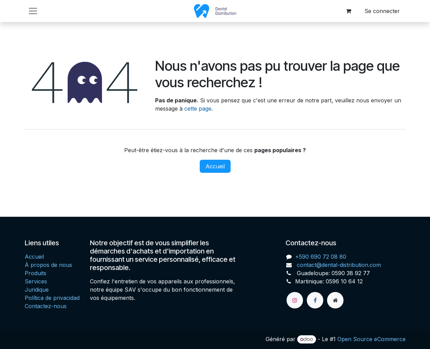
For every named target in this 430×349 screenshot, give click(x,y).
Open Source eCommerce (371, 339)
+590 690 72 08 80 (320, 256)
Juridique (37, 289)
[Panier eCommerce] (348, 11)
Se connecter (382, 11)
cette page (197, 108)
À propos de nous (48, 264)
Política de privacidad (52, 297)
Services (36, 281)
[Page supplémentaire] (335, 300)
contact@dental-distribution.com (338, 264)
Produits (35, 273)
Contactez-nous (46, 306)
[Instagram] (295, 300)
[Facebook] (315, 300)
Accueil (215, 166)
